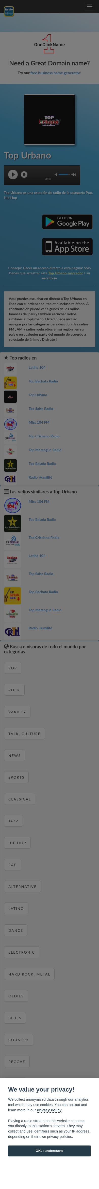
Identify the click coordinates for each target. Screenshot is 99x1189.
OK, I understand (49, 1151)
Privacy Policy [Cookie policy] (49, 1110)
